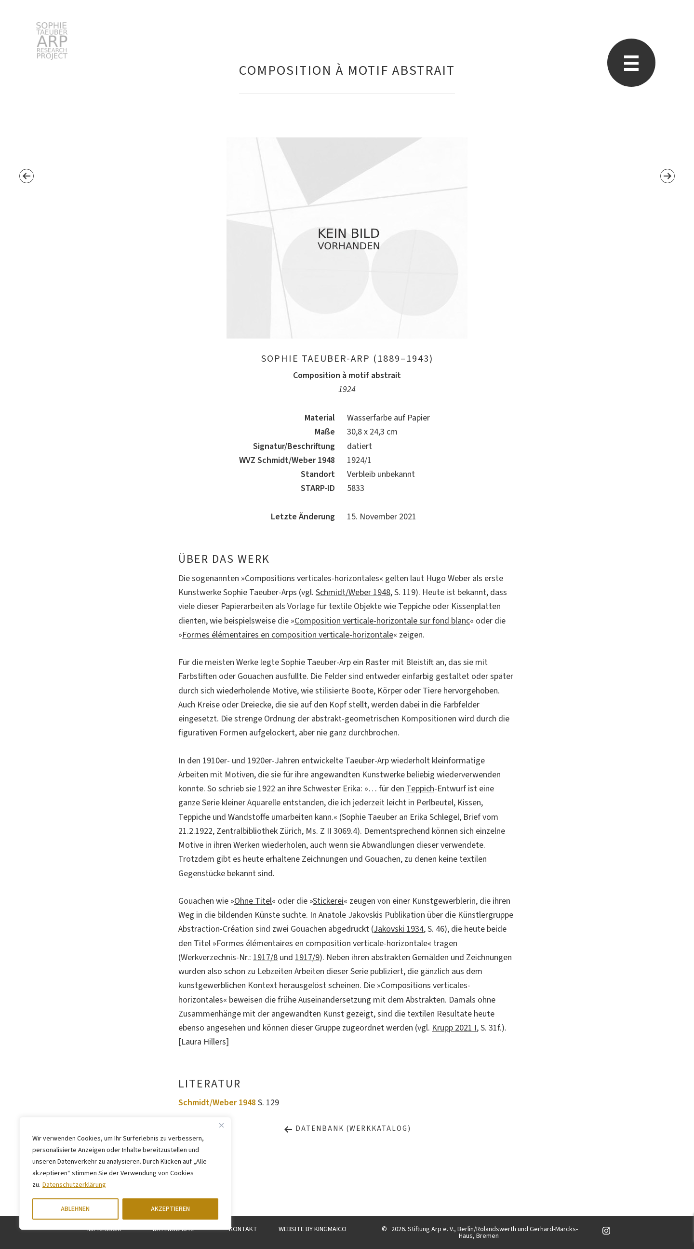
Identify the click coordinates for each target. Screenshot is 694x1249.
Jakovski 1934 (399, 929)
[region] (125, 1173)
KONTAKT (243, 1229)
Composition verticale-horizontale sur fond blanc (382, 621)
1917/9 (307, 957)
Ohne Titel (253, 901)
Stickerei (328, 901)
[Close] (221, 1125)
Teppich (420, 789)
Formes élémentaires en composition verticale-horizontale (287, 635)
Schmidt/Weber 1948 (353, 592)
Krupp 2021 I (454, 1028)
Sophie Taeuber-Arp (52, 41)
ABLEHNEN (75, 1209)
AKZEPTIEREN (170, 1209)
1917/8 (265, 957)
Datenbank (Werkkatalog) (347, 1129)
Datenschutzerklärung (74, 1185)
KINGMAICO (330, 1229)
